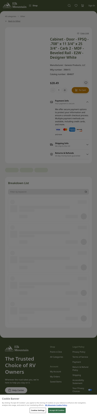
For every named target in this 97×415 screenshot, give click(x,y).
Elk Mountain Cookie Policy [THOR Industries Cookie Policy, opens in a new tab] (56, 409)
